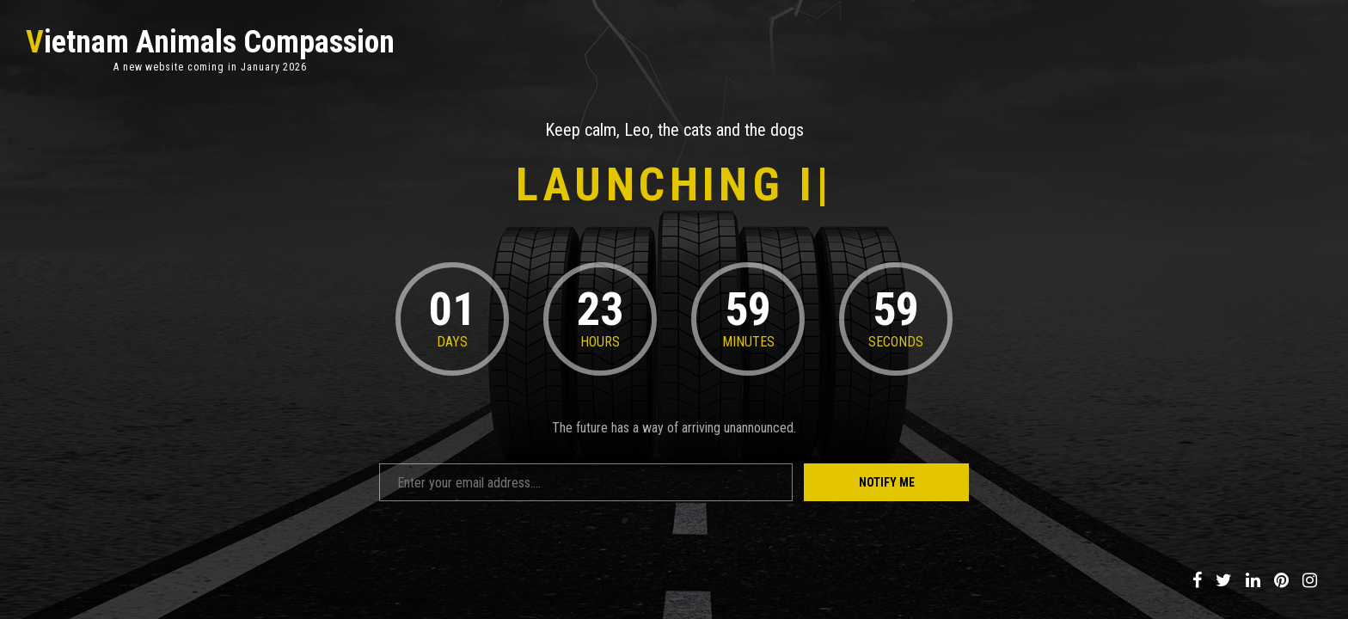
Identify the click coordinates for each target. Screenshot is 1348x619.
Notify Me (887, 482)
